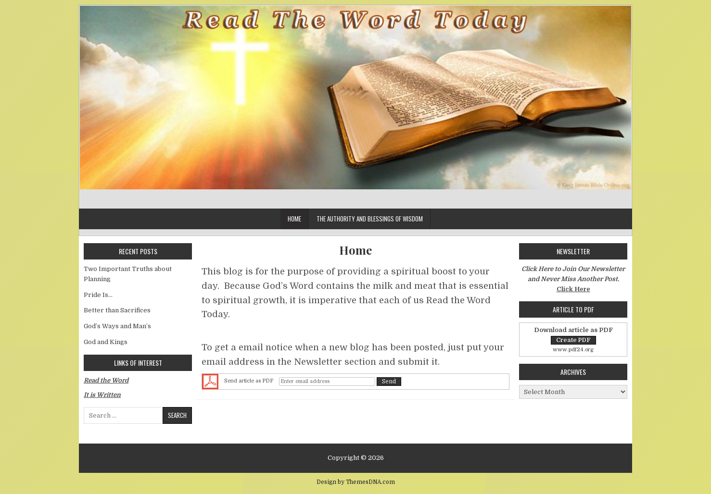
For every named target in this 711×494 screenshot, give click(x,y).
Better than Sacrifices (117, 310)
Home (294, 218)
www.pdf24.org (573, 349)
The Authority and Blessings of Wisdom (370, 218)
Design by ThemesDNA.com (356, 482)
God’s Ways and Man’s (117, 326)
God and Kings (105, 342)
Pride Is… (98, 294)
